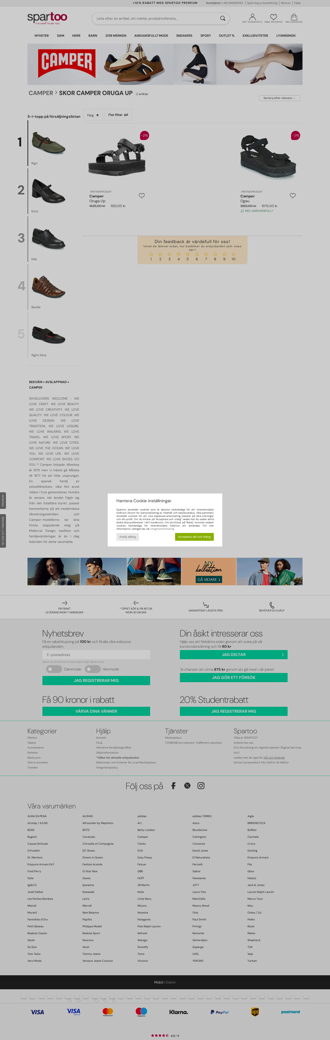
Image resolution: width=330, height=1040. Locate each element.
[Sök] (222, 18)
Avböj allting (127, 536)
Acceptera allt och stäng (194, 536)
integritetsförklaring (162, 528)
